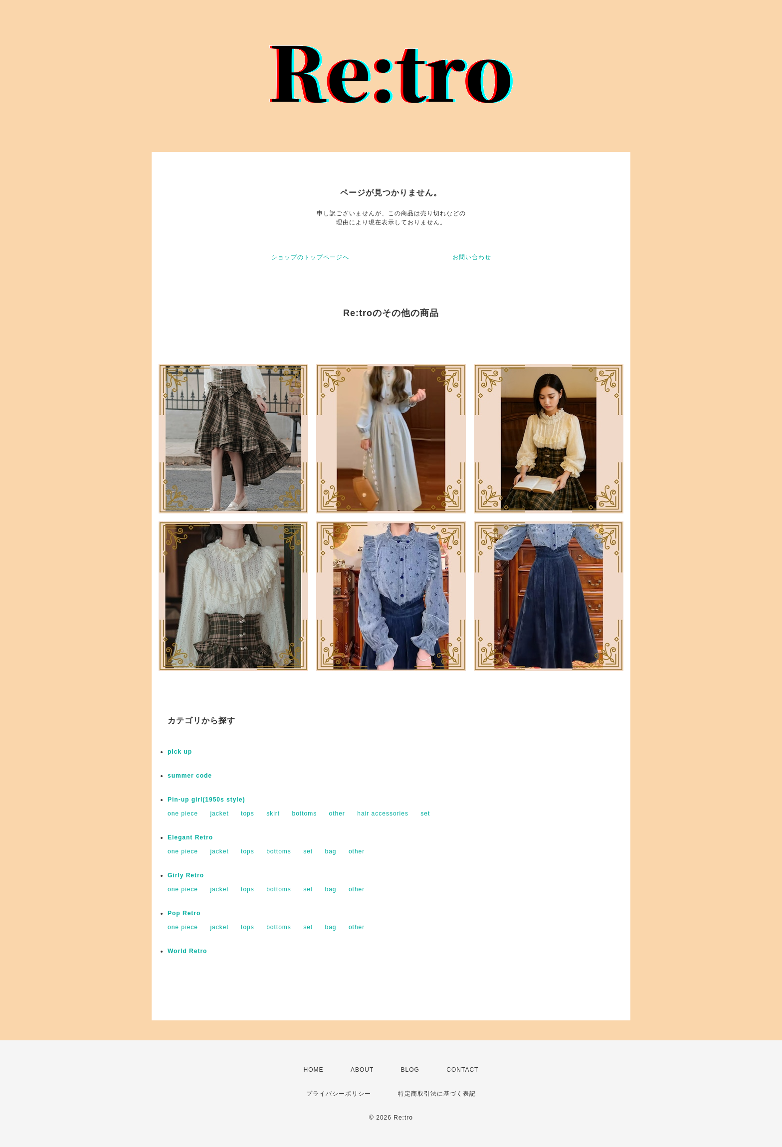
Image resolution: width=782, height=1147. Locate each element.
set (425, 813)
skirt (273, 813)
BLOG (410, 1069)
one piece (183, 813)
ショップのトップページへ (310, 257)
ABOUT (362, 1069)
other (337, 813)
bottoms (304, 813)
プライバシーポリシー (338, 1093)
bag (331, 851)
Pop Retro (184, 913)
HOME (314, 1069)
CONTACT (462, 1069)
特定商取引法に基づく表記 (437, 1093)
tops (247, 813)
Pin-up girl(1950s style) (206, 799)
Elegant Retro (190, 837)
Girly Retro (186, 875)
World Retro (187, 951)
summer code (190, 775)
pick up (180, 751)
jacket (219, 813)
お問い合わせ (471, 257)
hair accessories (382, 813)
